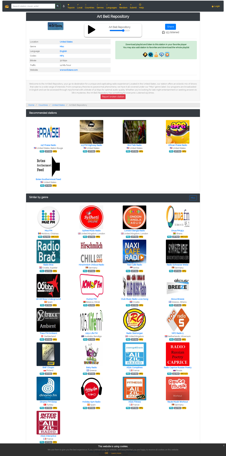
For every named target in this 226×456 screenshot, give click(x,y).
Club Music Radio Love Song (134, 299)
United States (66, 42)
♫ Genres (100, 6)
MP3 (62, 56)
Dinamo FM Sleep (48, 402)
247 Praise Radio (48, 145)
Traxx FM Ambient (48, 333)
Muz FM (48, 230)
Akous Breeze (177, 299)
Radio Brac (48, 265)
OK (106, 453)
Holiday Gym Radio (91, 402)
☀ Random (123, 6)
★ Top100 (71, 6)
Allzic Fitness (134, 402)
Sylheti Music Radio (91, 230)
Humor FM (91, 299)
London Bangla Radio (134, 230)
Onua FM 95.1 (177, 230)
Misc (62, 46)
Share (170, 26)
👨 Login (215, 6)
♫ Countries (89, 6)
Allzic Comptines (134, 367)
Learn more (116, 453)
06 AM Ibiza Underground (48, 299)
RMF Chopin (48, 367)
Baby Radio (91, 367)
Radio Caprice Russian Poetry (177, 367)
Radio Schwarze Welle (177, 265)
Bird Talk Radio (134, 145)
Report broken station (113, 96)
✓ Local (79, 6)
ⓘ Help (141, 6)
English (63, 51)
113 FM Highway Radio (91, 145)
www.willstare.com (69, 70)
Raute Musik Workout (177, 402)
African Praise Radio (177, 145)
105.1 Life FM (91, 333)
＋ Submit (133, 6)
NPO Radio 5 (177, 333)
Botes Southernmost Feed (48, 179)
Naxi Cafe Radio (134, 265)
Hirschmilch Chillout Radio (91, 265)
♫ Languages (111, 6)
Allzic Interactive (48, 436)
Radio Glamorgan (134, 333)
